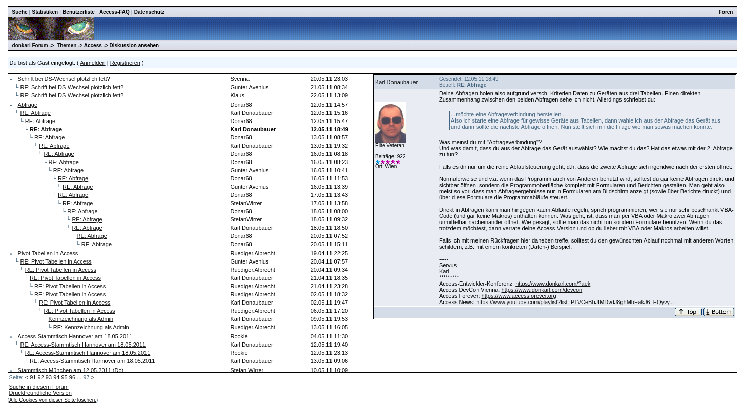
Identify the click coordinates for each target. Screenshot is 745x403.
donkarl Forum (30, 45)
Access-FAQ (114, 12)
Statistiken (45, 12)
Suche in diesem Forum (39, 387)
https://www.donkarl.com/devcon (541, 290)
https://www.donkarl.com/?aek (552, 283)
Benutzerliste (79, 12)
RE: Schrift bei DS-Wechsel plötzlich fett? (72, 87)
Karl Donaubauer (396, 82)
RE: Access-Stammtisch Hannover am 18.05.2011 (83, 344)
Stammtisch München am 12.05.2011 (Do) (71, 370)
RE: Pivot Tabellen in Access (56, 261)
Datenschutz (149, 12)
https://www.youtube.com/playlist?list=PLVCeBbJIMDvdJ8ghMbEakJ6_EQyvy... (575, 302)
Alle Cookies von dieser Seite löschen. (52, 400)
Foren (726, 12)
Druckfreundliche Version (40, 393)
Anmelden (93, 62)
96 (72, 377)
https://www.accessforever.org (519, 296)
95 (64, 377)
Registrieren (125, 62)
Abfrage (28, 105)
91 (33, 377)
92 (41, 377)
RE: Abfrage (35, 113)
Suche (20, 12)
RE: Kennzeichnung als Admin (91, 327)
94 (56, 377)
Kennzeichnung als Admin (81, 319)
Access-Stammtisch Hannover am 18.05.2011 (75, 336)
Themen (66, 45)
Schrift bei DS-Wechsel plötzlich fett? (64, 79)
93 (49, 377)
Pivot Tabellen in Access (48, 253)
